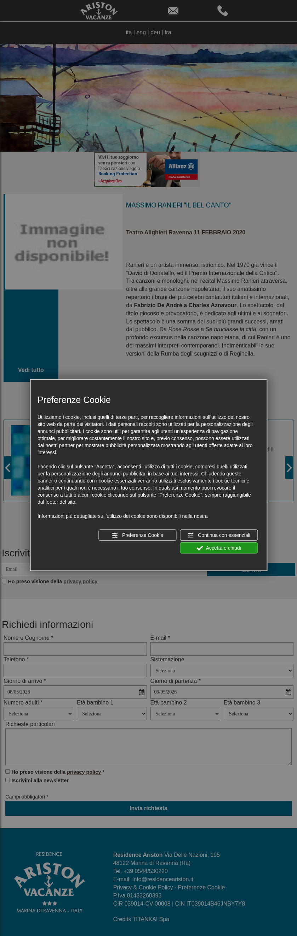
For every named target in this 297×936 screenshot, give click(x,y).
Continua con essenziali (218, 535)
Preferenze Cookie (137, 535)
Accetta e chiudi (219, 548)
